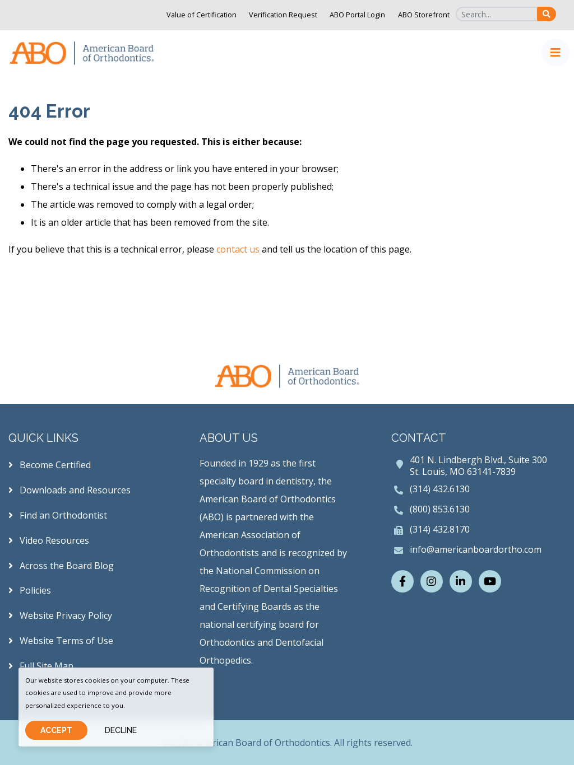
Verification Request (283, 15)
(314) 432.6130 (440, 489)
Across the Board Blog (61, 565)
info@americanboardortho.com (475, 549)
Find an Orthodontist (57, 515)
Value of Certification (201, 15)
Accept (56, 730)
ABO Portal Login (357, 15)
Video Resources (48, 540)
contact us (238, 249)
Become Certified (49, 465)
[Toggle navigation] (555, 53)
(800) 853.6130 (440, 509)
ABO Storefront (424, 15)
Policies (29, 590)
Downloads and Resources (69, 490)
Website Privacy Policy (60, 615)
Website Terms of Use (60, 641)
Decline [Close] (121, 730)
